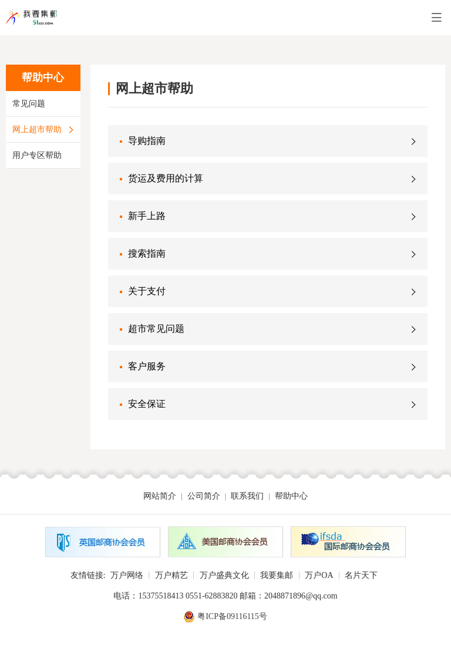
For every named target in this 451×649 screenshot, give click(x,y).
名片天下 (361, 575)
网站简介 (159, 496)
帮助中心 (291, 496)
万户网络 (126, 575)
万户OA (319, 575)
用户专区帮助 (37, 155)
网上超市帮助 (37, 129)
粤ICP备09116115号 (232, 616)
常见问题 (28, 103)
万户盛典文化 (224, 575)
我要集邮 (276, 575)
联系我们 (247, 496)
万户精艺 (171, 575)
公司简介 (203, 496)
